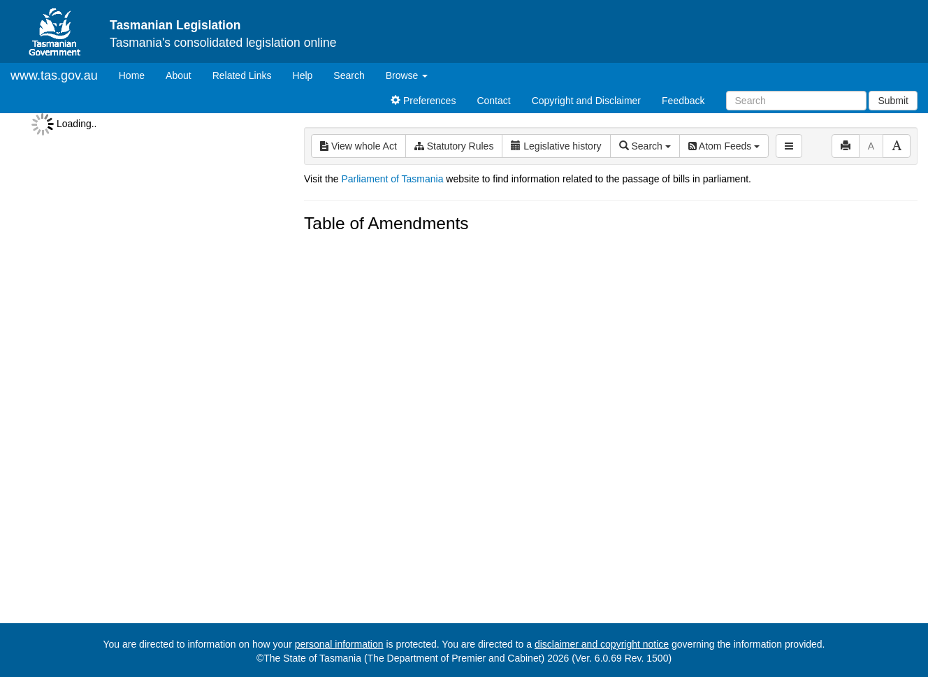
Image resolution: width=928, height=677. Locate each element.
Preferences (423, 100)
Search (348, 75)
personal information (339, 644)
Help (303, 75)
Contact (493, 100)
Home (137, 74)
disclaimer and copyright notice (602, 644)
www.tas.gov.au (54, 75)
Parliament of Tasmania (392, 178)
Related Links (242, 75)
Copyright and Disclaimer (586, 100)
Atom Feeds (724, 146)
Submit (893, 100)
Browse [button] (407, 75)
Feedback (683, 100)
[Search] (796, 100)
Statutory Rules (454, 146)
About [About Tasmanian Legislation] (178, 75)
